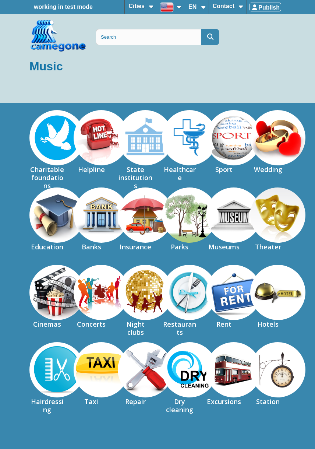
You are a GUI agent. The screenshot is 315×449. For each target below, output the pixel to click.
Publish (265, 7)
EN (193, 7)
